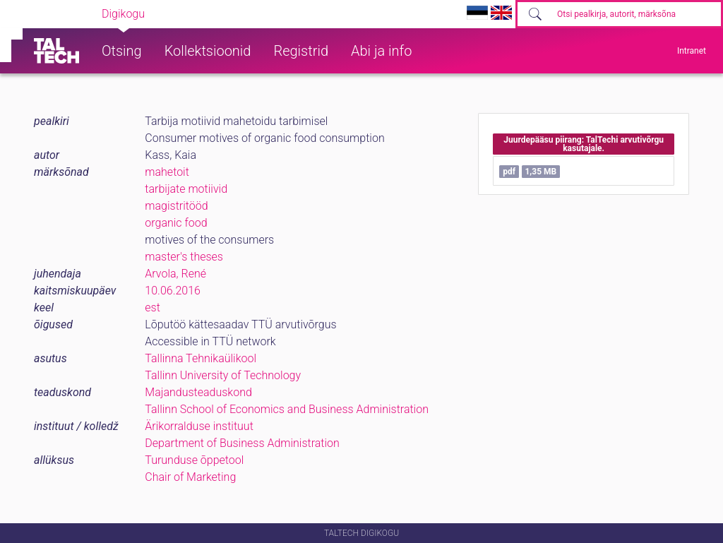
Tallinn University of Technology (223, 375)
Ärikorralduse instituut (199, 426)
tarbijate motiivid (186, 189)
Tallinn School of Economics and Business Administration (287, 409)
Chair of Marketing (190, 477)
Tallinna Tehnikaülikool (200, 358)
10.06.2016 (173, 290)
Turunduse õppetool (194, 460)
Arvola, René (175, 273)
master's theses (184, 256)
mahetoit (167, 172)
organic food (176, 222)
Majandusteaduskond (198, 392)
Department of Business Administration (242, 443)
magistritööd (176, 206)
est (152, 307)
